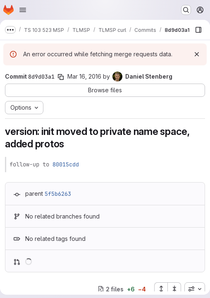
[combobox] (194, 289)
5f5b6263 (58, 193)
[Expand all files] (160, 289)
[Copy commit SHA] (61, 77)
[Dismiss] (197, 54)
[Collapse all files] (174, 289)
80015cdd (65, 164)
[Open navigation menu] (22, 10)
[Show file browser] (198, 29)
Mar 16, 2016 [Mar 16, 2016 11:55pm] (84, 76)
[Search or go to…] (186, 10)
